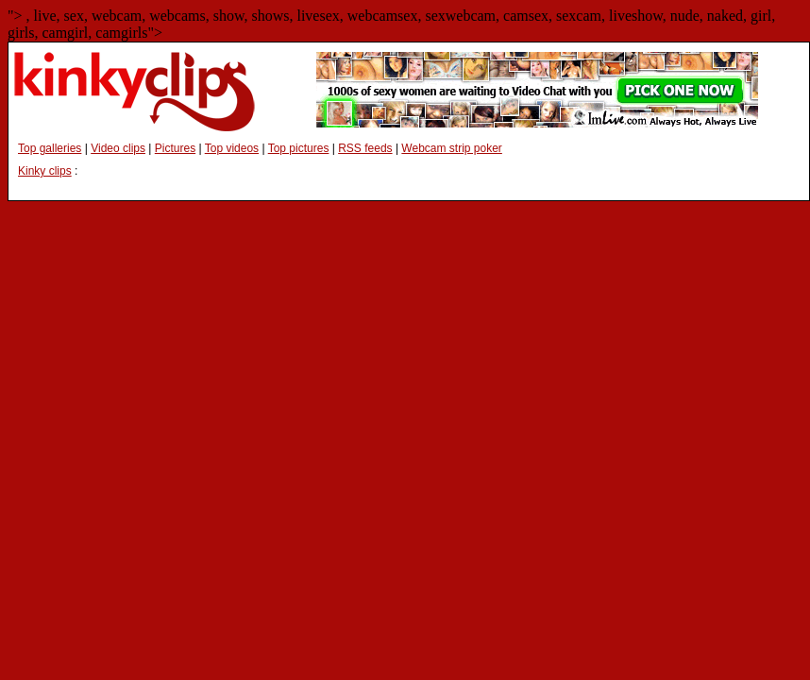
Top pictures (298, 148)
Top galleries (49, 148)
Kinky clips (45, 171)
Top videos (232, 148)
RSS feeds (365, 148)
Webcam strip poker (451, 148)
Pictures (175, 148)
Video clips (118, 148)
